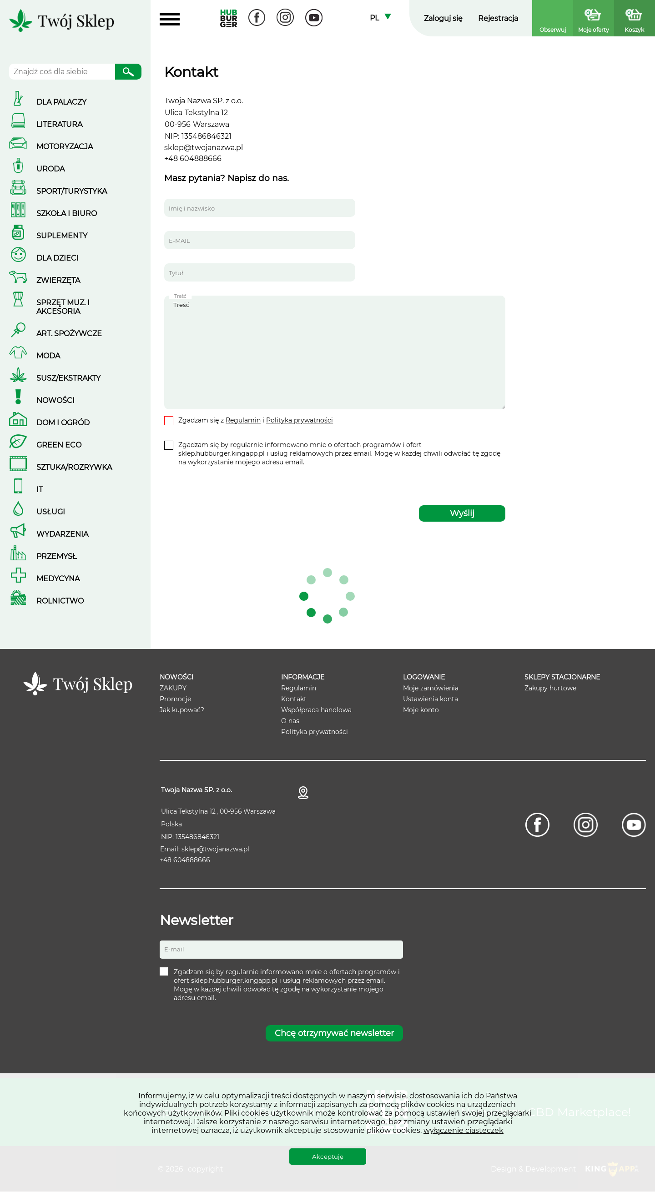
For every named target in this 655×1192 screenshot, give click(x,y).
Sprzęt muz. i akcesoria (63, 307)
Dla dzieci (57, 258)
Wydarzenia (62, 534)
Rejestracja (498, 18)
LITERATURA (59, 124)
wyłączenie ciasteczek (463, 1130)
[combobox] (380, 18)
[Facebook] (256, 18)
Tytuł (176, 273)
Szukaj (128, 73)
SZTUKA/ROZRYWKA (74, 467)
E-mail (174, 949)
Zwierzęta (58, 280)
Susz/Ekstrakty (68, 378)
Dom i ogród (63, 422)
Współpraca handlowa (316, 710)
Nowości (55, 400)
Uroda (50, 169)
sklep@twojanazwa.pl (203, 147)
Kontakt (294, 699)
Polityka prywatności (299, 420)
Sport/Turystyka (71, 191)
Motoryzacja (64, 146)
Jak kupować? (182, 710)
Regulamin (243, 420)
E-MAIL (179, 240)
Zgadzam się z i (255, 420)
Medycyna (58, 578)
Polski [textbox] (380, 18)
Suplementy (61, 235)
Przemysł (56, 556)
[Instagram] (285, 18)
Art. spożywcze (69, 333)
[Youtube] (314, 18)
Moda (48, 356)
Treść (334, 352)
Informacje (302, 677)
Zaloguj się (443, 18)
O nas (290, 721)
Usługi (50, 512)
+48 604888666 (193, 158)
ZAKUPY (173, 688)
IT (39, 489)
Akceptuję (327, 1156)
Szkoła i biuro (66, 213)
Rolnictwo (60, 601)
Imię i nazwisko (192, 208)
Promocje (175, 699)
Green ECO (58, 445)
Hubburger (228, 18)
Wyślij (462, 513)
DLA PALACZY (61, 102)
